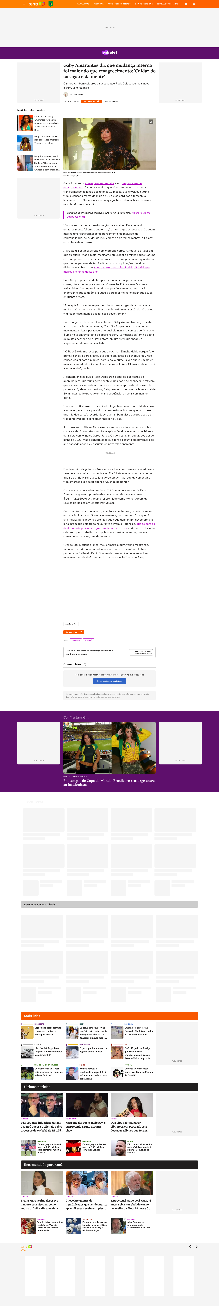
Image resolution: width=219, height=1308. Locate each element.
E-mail (186, 4)
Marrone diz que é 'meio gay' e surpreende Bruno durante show (86, 1126)
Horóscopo (39, 1024)
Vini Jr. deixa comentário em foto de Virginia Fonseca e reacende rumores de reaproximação (50, 1226)
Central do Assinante (167, 4)
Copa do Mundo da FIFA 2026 (50, 4)
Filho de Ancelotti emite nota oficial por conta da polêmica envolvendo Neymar (139, 1148)
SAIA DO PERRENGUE (144, 4)
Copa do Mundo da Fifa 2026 (75, 777)
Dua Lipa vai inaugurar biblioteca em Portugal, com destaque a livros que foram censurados (129, 1126)
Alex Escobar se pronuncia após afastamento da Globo (138, 1225)
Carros (37, 1045)
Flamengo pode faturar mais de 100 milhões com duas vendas (94, 1147)
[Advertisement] (177, 1148)
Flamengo (41, 1141)
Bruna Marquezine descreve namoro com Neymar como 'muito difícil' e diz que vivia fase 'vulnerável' (39, 1204)
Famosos (76, 640)
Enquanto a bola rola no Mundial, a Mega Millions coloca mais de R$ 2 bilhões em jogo (94, 1226)
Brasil (82, 1065)
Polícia (128, 1045)
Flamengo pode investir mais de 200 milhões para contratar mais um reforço (49, 1148)
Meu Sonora (71, 1119)
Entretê (88, 640)
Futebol (128, 1065)
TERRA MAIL (98, 4)
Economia (128, 1024)
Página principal (37, 4)
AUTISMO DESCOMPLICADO (119, 4)
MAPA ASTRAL (83, 4)
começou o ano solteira (99, 183)
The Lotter (87, 1219)
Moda (81, 1024)
